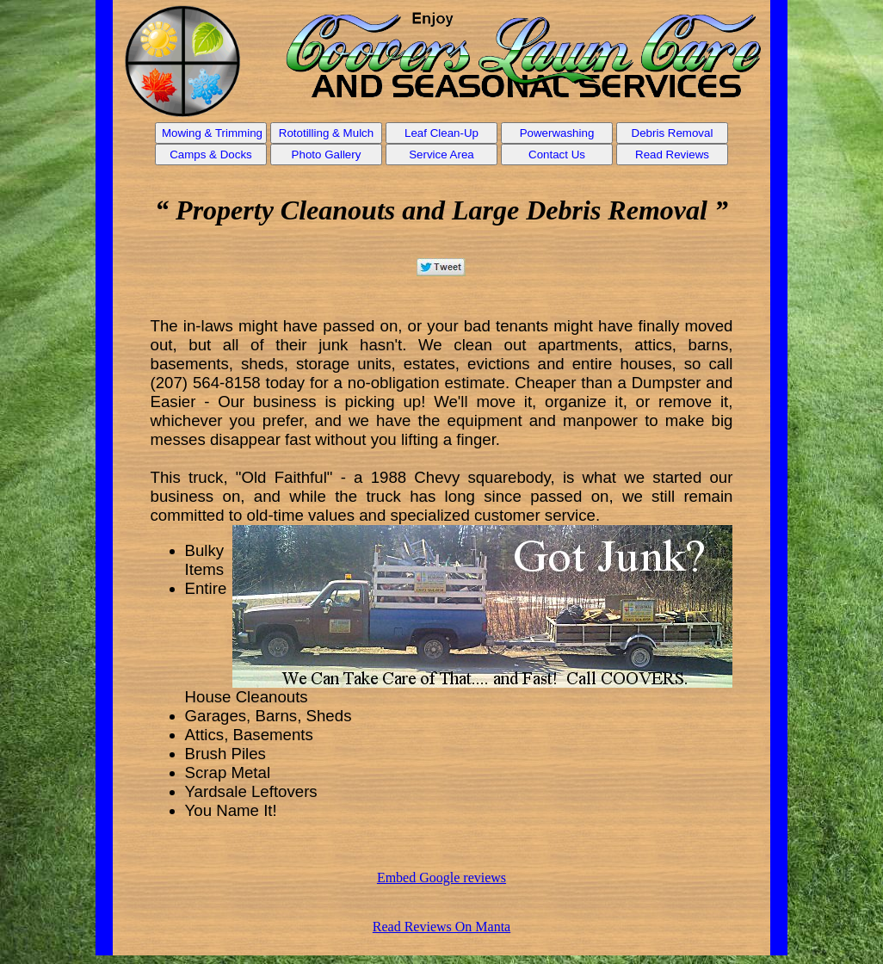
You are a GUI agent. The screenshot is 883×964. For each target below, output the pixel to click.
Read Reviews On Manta (441, 926)
